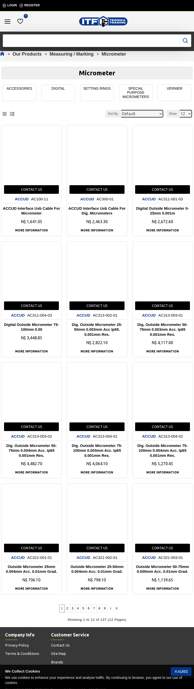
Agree (183, 672)
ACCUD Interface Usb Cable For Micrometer (31, 211)
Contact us (31, 190)
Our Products (27, 54)
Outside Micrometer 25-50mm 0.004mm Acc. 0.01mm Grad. (97, 569)
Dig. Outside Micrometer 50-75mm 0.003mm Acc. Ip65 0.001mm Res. (162, 329)
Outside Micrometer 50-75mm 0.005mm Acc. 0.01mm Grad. (162, 569)
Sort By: (113, 113)
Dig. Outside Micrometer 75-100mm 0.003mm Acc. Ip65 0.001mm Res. (97, 450)
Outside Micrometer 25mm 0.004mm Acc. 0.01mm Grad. (31, 569)
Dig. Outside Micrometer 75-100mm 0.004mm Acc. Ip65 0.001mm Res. (162, 450)
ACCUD (22, 199)
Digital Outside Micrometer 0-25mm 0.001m (162, 211)
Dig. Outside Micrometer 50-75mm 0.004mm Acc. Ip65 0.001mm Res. (31, 450)
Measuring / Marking (71, 54)
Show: (173, 113)
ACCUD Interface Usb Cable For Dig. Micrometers (97, 211)
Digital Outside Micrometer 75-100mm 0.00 (31, 327)
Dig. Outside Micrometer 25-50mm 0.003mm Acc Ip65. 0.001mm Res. (97, 329)
